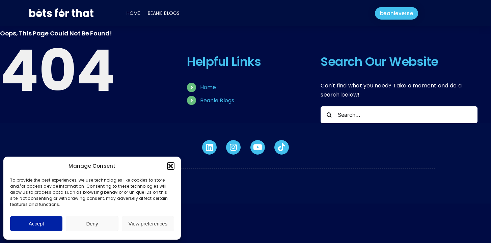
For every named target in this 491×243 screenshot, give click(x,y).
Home (133, 13)
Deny (92, 223)
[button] (170, 166)
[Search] (329, 114)
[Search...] (399, 114)
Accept (36, 223)
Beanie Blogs (164, 13)
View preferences (148, 223)
